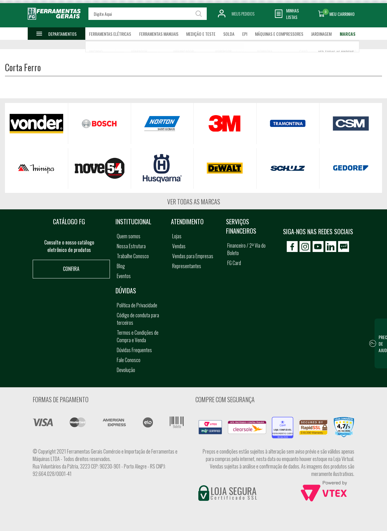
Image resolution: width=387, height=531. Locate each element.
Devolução (126, 370)
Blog (121, 266)
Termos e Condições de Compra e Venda (137, 336)
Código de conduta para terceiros (138, 318)
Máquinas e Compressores (279, 33)
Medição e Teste (200, 33)
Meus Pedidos (243, 13)
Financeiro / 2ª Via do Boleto (246, 249)
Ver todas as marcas (193, 201)
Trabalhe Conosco (133, 256)
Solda (228, 33)
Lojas (177, 236)
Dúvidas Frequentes (134, 350)
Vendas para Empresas (192, 256)
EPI (244, 33)
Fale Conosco (128, 360)
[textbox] (147, 13)
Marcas (348, 33)
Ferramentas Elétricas (110, 33)
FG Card (234, 263)
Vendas (179, 246)
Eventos (124, 276)
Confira (71, 268)
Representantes (186, 266)
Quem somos (128, 236)
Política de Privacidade (137, 305)
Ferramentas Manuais (158, 33)
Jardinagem (321, 33)
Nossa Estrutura (131, 246)
